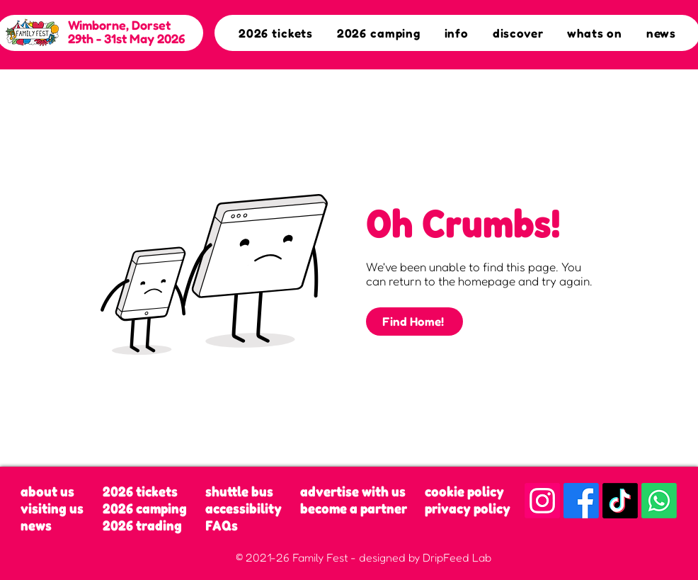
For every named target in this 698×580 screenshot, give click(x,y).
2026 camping (145, 508)
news (36, 525)
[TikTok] (620, 500)
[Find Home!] (414, 321)
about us (47, 491)
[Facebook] (581, 500)
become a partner (353, 508)
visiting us (52, 508)
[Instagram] (542, 500)
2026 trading (142, 525)
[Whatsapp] (659, 500)
